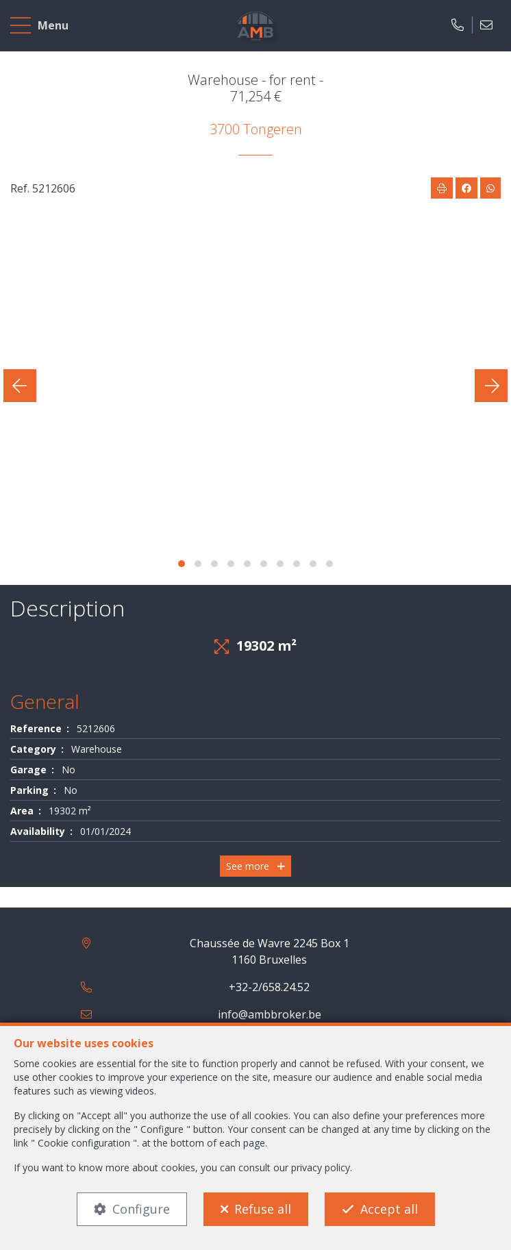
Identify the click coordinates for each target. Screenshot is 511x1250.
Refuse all (262, 1209)
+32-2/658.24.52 (269, 987)
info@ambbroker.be (269, 1014)
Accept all (389, 1209)
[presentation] (19, 385)
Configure (141, 1209)
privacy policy (320, 1167)
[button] (181, 564)
